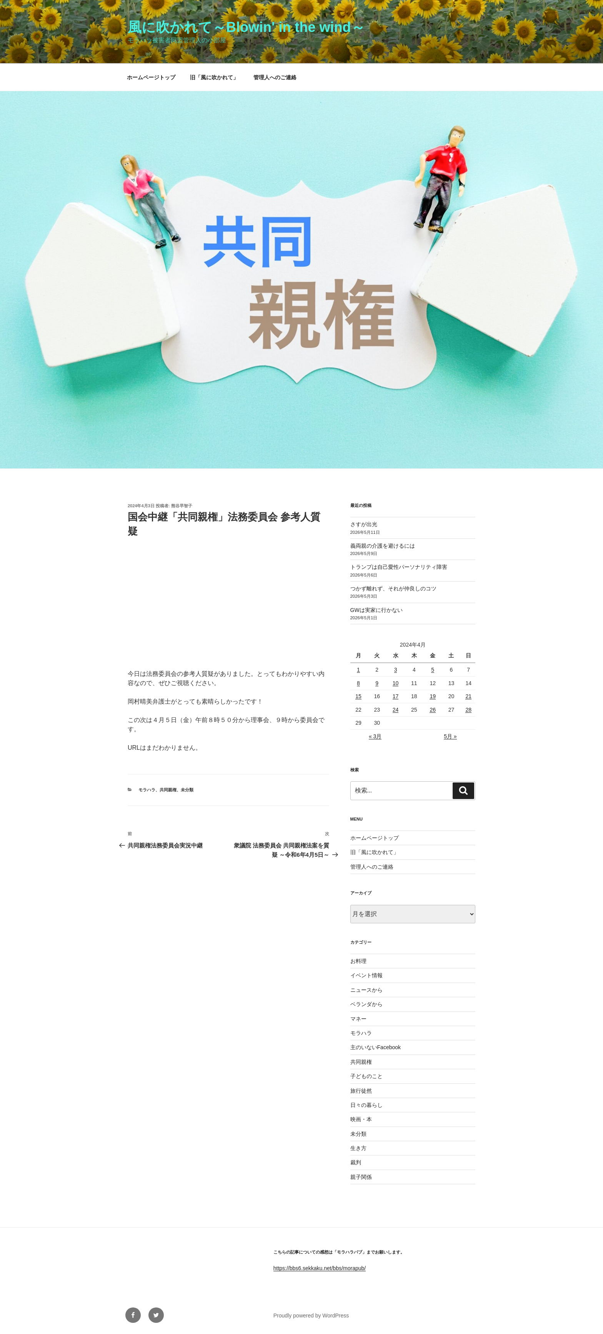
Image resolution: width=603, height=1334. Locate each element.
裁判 (355, 1162)
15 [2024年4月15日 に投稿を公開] (358, 696)
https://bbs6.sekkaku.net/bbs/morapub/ (319, 1268)
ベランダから (366, 1004)
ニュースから (366, 990)
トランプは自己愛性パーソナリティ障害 (398, 567)
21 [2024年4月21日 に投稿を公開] (468, 696)
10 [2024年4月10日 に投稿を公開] (396, 683)
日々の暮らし (366, 1105)
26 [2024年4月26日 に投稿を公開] (433, 710)
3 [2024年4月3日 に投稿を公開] (395, 670)
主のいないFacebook (375, 1047)
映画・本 (361, 1119)
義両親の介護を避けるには (382, 546)
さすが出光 (363, 524)
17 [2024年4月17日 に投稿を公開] (396, 696)
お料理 (358, 961)
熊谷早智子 (181, 505)
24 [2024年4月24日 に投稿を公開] (396, 710)
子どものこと (366, 1076)
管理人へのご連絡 (275, 77)
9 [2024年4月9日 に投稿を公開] (376, 683)
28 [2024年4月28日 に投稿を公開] (468, 710)
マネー (358, 1019)
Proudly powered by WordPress (311, 1315)
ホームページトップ (151, 77)
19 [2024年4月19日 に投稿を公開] (433, 696)
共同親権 (168, 789)
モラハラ (146, 789)
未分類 (187, 789)
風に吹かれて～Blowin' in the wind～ (246, 27)
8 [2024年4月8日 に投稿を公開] (358, 683)
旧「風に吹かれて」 (214, 77)
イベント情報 (366, 975)
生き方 (358, 1148)
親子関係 (361, 1177)
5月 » (450, 736)
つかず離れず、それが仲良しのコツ (393, 588)
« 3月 (375, 736)
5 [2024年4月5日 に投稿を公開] (432, 670)
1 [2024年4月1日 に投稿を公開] (358, 670)
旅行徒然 (361, 1091)
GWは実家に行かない (376, 610)
